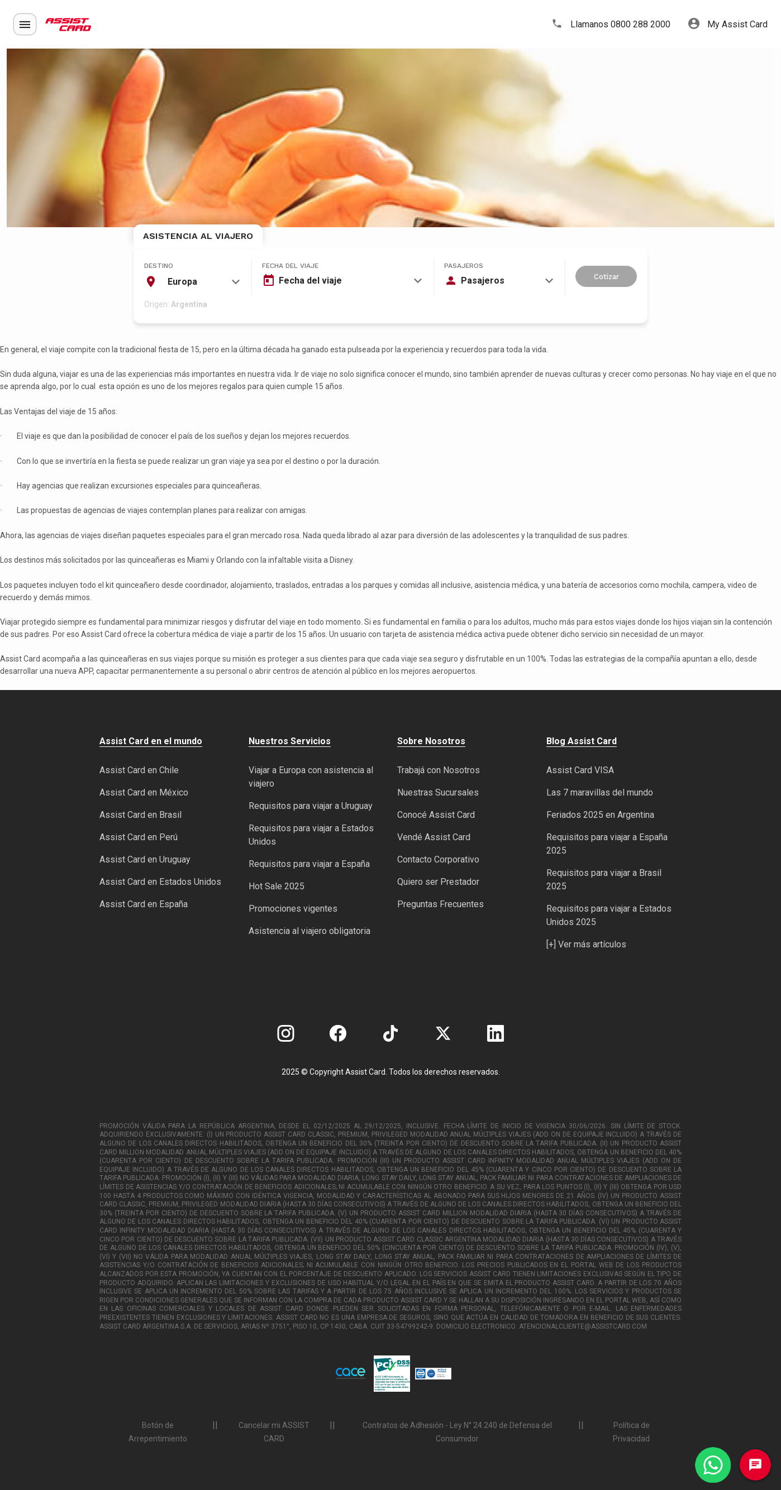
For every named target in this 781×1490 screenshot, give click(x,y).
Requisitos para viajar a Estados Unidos (311, 835)
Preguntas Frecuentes (440, 904)
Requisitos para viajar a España (309, 864)
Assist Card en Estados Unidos (160, 881)
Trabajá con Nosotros (438, 770)
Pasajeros (463, 266)
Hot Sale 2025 (276, 886)
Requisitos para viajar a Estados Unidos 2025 (609, 915)
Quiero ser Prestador (438, 881)
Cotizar (606, 276)
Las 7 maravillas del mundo (599, 792)
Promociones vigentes (293, 908)
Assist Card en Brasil (140, 814)
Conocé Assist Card (436, 814)
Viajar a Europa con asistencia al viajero (311, 777)
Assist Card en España (143, 904)
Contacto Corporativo (438, 859)
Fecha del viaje (290, 266)
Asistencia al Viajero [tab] (198, 236)
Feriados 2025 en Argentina (600, 814)
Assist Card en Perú (138, 837)
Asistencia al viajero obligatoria (309, 931)
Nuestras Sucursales (438, 792)
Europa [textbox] (182, 281)
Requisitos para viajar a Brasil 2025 (603, 880)
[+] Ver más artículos (586, 944)
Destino (158, 266)
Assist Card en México (143, 792)
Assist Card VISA (580, 770)
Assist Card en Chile (139, 770)
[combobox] (192, 282)
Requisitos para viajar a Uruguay (311, 806)
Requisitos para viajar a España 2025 (607, 844)
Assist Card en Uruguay (145, 859)
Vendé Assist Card (433, 837)
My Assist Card (728, 24)
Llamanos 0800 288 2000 (610, 24)
